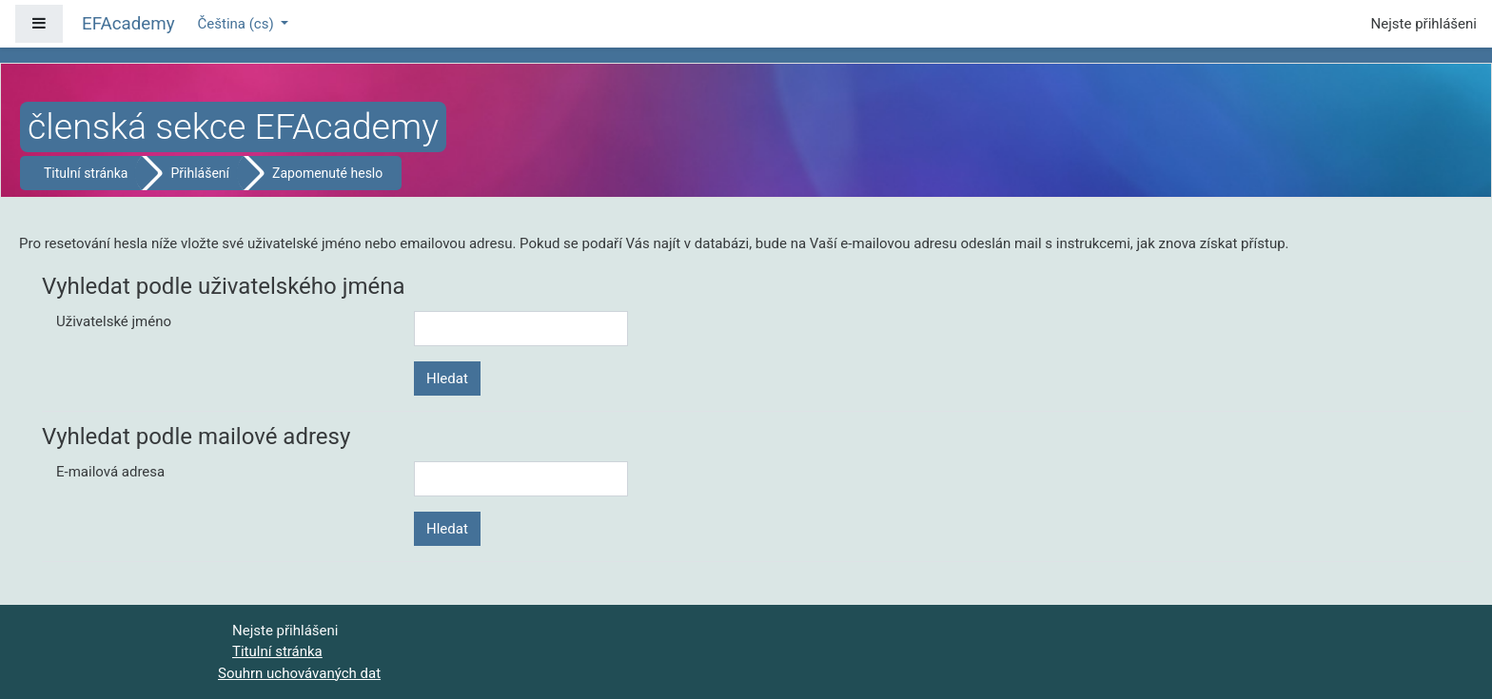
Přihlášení (199, 173)
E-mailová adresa (110, 471)
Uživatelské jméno (113, 321)
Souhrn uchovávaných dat (299, 673)
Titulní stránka (86, 173)
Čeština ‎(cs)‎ (238, 23)
